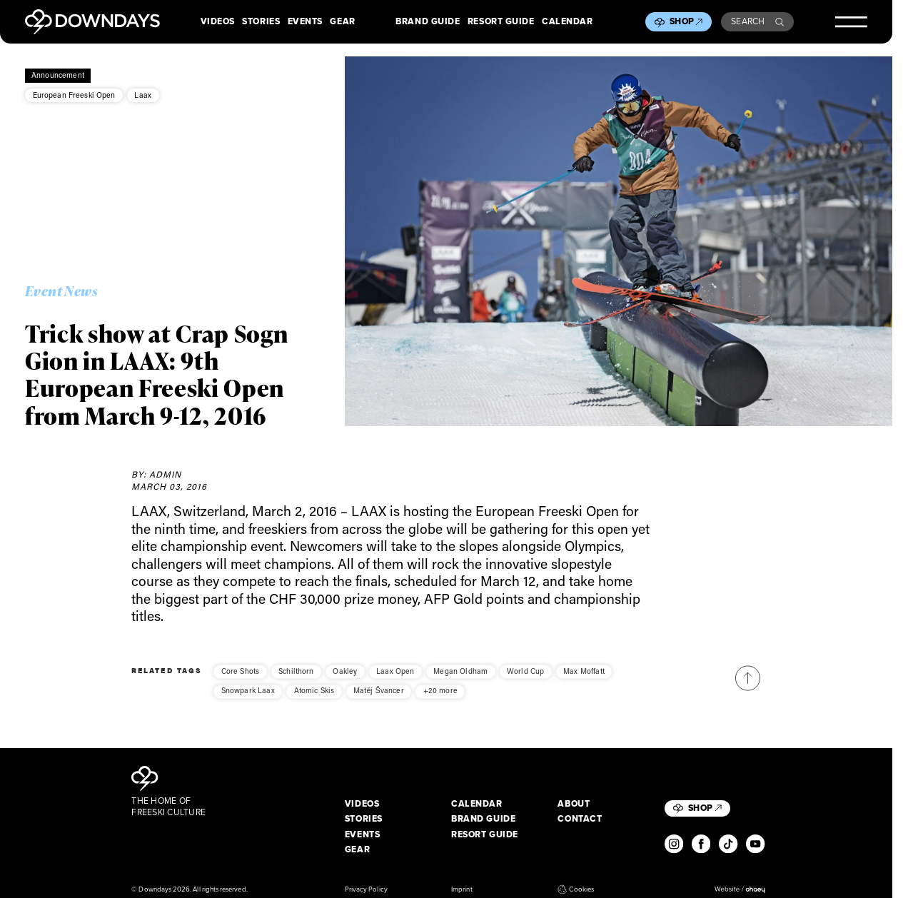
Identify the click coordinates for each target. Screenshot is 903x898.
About (574, 804)
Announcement (57, 75)
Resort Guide (501, 22)
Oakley (345, 680)
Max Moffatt (584, 680)
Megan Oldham (460, 680)
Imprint (461, 889)
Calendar (567, 22)
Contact (580, 819)
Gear (342, 22)
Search (757, 21)
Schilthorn (296, 680)
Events (305, 22)
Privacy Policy (366, 889)
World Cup (525, 680)
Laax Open (395, 680)
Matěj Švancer (378, 700)
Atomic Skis (314, 700)
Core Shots (240, 680)
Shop (686, 21)
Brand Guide (427, 22)
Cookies (576, 889)
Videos (218, 22)
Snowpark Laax (248, 700)
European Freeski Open (74, 95)
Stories (261, 22)
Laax (142, 95)
